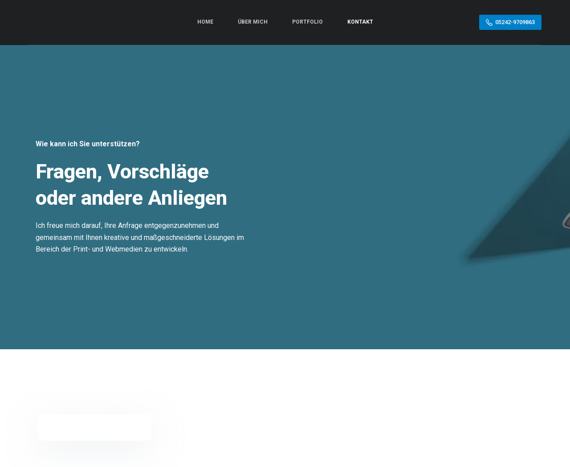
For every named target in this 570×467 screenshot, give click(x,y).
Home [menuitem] (205, 22)
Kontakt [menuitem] (360, 22)
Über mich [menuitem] (253, 22)
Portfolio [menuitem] (307, 22)
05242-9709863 (510, 22)
